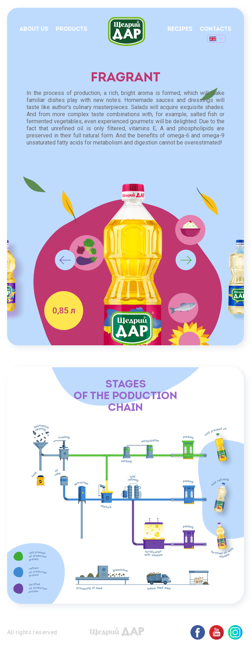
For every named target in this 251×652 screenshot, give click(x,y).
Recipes (180, 29)
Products (71, 29)
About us (34, 29)
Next (186, 260)
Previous (65, 260)
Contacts (216, 29)
